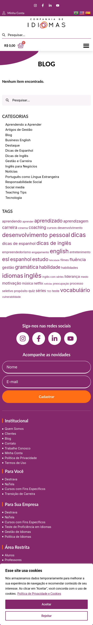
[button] (86, 45)
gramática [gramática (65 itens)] (26, 267)
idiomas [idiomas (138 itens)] (12, 275)
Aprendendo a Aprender (23, 124)
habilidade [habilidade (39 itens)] (49, 267)
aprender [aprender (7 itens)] (28, 221)
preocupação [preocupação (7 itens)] (61, 283)
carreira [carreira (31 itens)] (9, 227)
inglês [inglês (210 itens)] (32, 275)
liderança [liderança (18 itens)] (72, 276)
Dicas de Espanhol (19, 150)
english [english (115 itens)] (59, 251)
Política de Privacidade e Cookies (39, 593)
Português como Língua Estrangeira (32, 177)
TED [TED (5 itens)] (49, 291)
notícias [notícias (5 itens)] (48, 283)
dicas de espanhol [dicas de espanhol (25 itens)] (18, 243)
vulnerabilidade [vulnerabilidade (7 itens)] (11, 296)
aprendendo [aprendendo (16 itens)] (12, 221)
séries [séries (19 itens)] (41, 291)
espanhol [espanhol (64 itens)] (20, 259)
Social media (14, 187)
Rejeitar (46, 616)
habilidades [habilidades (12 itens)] (69, 268)
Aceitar (46, 604)
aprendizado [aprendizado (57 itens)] (48, 221)
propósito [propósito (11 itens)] (21, 291)
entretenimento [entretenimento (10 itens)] (79, 252)
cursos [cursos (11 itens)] (52, 228)
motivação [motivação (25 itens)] (11, 283)
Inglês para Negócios (21, 166)
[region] (46, 594)
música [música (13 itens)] (27, 283)
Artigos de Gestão (18, 130)
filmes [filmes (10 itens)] (65, 260)
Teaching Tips (16, 192)
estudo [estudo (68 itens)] (40, 259)
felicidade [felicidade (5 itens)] (54, 260)
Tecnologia (13, 198)
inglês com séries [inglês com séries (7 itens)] (52, 276)
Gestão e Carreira (18, 161)
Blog (8, 135)
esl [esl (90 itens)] (5, 259)
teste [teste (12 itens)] (55, 291)
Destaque (12, 145)
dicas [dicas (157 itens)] (78, 234)
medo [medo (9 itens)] (84, 276)
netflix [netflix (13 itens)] (38, 283)
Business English (18, 140)
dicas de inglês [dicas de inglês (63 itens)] (53, 243)
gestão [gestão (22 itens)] (8, 267)
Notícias (11, 171)
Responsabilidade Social (23, 182)
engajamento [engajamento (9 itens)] (40, 252)
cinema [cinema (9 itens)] (23, 228)
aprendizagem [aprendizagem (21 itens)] (75, 221)
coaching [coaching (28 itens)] (37, 227)
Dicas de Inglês (16, 156)
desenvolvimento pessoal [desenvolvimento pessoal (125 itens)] (36, 234)
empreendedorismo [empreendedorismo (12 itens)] (16, 252)
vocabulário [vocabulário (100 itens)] (75, 290)
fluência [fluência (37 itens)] (78, 259)
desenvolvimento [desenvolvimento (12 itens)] (70, 228)
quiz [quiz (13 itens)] (31, 291)
